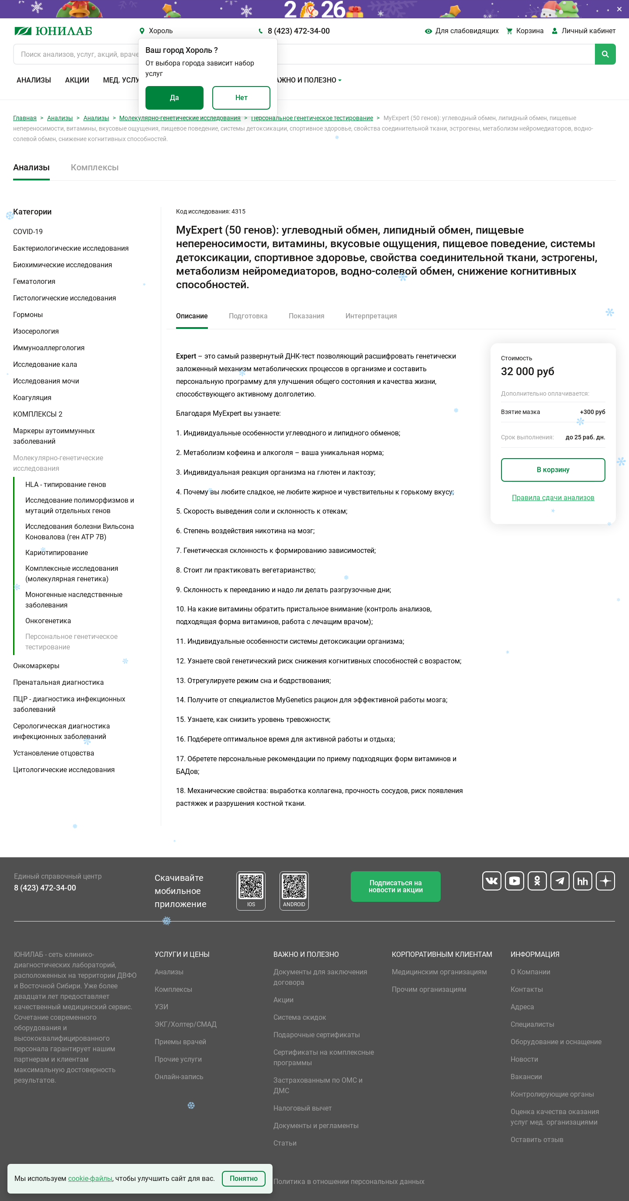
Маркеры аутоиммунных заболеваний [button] (54, 436)
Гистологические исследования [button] (64, 298)
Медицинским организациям (439, 972)
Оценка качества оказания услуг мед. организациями (555, 1117)
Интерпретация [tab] (371, 316)
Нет (241, 97)
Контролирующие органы (552, 1094)
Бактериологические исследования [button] (71, 248)
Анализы (34, 80)
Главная (25, 117)
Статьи (285, 1143)
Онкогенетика (48, 621)
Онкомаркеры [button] (36, 666)
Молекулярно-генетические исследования (180, 117)
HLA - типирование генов (65, 484)
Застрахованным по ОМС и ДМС (318, 1085)
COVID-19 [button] (28, 232)
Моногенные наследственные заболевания (73, 599)
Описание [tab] (192, 316)
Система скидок (299, 1017)
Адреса (522, 1007)
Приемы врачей (180, 1042)
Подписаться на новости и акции (396, 886)
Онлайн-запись (179, 1077)
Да (174, 97)
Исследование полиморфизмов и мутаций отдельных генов (79, 505)
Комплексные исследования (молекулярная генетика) (71, 573)
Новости (524, 1059)
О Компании (530, 972)
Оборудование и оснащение (556, 1042)
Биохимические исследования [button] (62, 265)
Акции (77, 80)
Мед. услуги (126, 80)
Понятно (244, 1178)
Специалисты (532, 1024)
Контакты (527, 989)
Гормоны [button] (28, 315)
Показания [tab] (307, 316)
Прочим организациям (429, 989)
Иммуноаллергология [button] (49, 348)
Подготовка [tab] (248, 316)
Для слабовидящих (467, 31)
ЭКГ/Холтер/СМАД (186, 1024)
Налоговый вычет (302, 1108)
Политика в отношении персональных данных (349, 1181)
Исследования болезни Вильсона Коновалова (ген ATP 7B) (79, 531)
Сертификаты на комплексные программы (323, 1057)
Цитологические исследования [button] (64, 770)
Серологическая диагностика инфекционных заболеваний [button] (61, 731)
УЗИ (161, 1007)
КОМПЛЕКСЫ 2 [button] (37, 414)
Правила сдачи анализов (553, 498)
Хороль (161, 31)
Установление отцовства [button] (53, 753)
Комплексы (95, 167)
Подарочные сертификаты (316, 1035)
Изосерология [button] (36, 331)
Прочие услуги (178, 1059)
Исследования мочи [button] (46, 381)
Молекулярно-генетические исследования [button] (58, 463)
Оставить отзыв (537, 1139)
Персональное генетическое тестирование (312, 117)
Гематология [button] (34, 281)
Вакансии (526, 1077)
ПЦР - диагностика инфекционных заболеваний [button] (69, 704)
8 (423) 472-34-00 (299, 30)
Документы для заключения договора (320, 977)
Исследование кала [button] (45, 364)
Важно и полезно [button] (303, 80)
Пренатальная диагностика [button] (58, 682)
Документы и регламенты (316, 1126)
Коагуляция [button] (32, 397)
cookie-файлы (90, 1178)
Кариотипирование (56, 553)
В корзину (553, 470)
